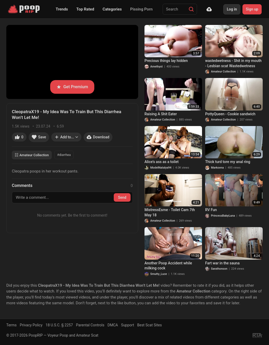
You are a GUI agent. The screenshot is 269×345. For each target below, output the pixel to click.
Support (127, 325)
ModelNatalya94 (161, 167)
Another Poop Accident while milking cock (168, 265)
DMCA (112, 325)
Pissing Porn (141, 9)
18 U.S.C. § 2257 (59, 325)
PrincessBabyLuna (223, 215)
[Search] (191, 9)
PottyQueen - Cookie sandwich (230, 114)
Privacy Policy (31, 325)
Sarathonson (219, 268)
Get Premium (72, 86)
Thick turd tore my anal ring (227, 162)
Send (122, 197)
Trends (62, 9)
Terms (11, 325)
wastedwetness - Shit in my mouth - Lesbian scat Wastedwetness (233, 63)
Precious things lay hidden (166, 61)
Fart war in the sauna (222, 263)
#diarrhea (64, 155)
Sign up (252, 9)
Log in (232, 9)
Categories (112, 9)
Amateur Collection (32, 155)
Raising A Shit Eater (160, 114)
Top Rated (85, 9)
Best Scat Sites (149, 325)
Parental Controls (90, 325)
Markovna (217, 167)
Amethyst (156, 66)
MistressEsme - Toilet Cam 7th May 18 (169, 212)
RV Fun (211, 210)
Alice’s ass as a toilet (161, 162)
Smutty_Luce (158, 274)
